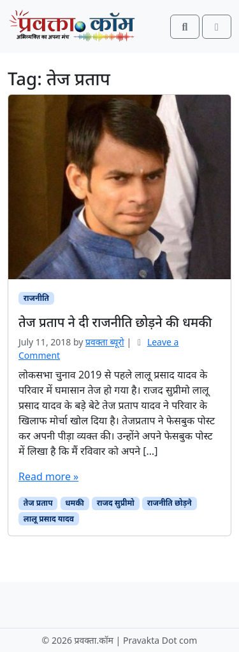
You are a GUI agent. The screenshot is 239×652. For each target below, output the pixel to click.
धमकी (74, 502)
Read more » (48, 476)
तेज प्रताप (38, 502)
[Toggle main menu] (216, 27)
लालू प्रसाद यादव (49, 518)
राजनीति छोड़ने (169, 502)
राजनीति (36, 298)
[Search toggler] (184, 27)
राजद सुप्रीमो (115, 502)
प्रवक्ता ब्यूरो (104, 342)
